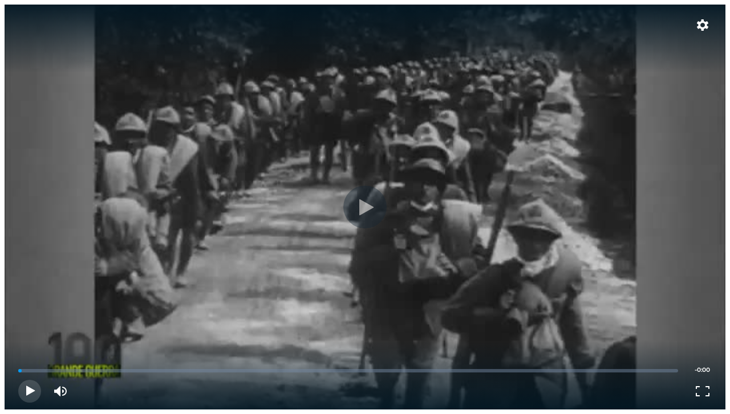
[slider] (348, 370)
